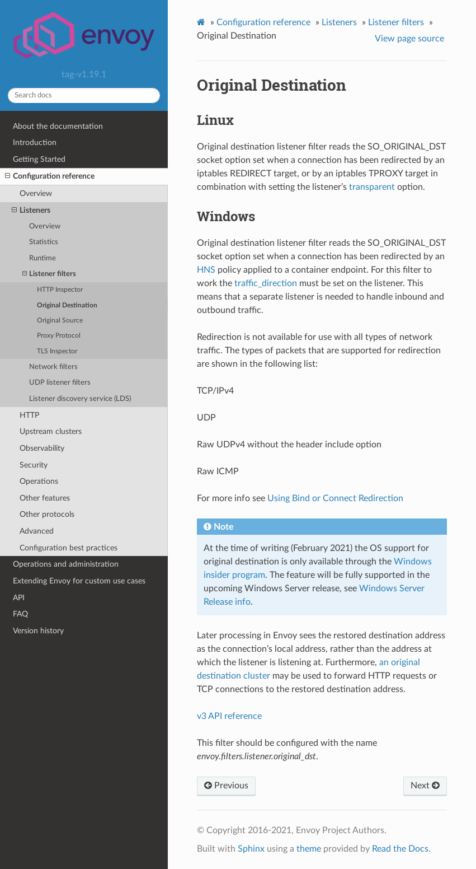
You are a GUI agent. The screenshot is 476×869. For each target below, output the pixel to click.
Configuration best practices (68, 548)
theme (308, 848)
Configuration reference (50, 176)
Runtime (42, 258)
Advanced (37, 531)
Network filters (53, 367)
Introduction (34, 142)
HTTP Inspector (60, 290)
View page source (409, 38)
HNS (206, 269)
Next (425, 785)
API (19, 598)
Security (34, 465)
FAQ (20, 614)
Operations (39, 481)
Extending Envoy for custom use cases (79, 581)
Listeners (31, 210)
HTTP (29, 415)
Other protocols (47, 514)
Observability (42, 448)
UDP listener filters (60, 382)
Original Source (60, 320)
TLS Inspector (57, 351)
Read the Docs (400, 848)
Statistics (43, 242)
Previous (226, 785)
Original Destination (67, 305)
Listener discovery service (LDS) (80, 399)
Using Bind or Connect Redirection (335, 498)
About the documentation (58, 126)
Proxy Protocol (59, 336)
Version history (38, 631)
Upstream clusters (51, 431)
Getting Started (39, 159)
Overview (36, 193)
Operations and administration (66, 564)
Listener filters (49, 274)
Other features (45, 498)
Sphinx (251, 848)
